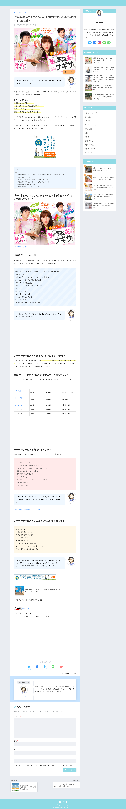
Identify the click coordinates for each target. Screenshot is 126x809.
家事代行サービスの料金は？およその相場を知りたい (34, 179)
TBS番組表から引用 (21, 246)
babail (14, 2)
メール (16, 749)
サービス (73, 673)
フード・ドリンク (91, 125)
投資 (86, 133)
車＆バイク (88, 153)
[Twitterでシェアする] (29, 667)
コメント (17, 716)
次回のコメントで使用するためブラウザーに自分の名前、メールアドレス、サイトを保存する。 (45, 765)
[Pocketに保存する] (61, 667)
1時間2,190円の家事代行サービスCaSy (27, 509)
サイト (16, 757)
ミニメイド (18, 398)
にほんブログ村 (23, 608)
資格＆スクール (90, 149)
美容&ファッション (91, 145)
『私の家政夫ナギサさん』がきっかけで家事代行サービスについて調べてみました (42, 174)
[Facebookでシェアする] (37, 667)
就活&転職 (88, 129)
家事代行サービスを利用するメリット (29, 184)
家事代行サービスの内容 (26, 177)
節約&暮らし (89, 141)
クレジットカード (91, 113)
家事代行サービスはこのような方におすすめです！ (33, 186)
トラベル (88, 121)
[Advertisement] (45, 336)
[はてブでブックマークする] (45, 667)
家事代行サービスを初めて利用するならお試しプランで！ (35, 182)
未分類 (87, 137)
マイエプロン (19, 405)
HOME (63, 802)
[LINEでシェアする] (53, 667)
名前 (16, 740)
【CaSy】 (18, 391)
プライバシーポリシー (62, 805)
